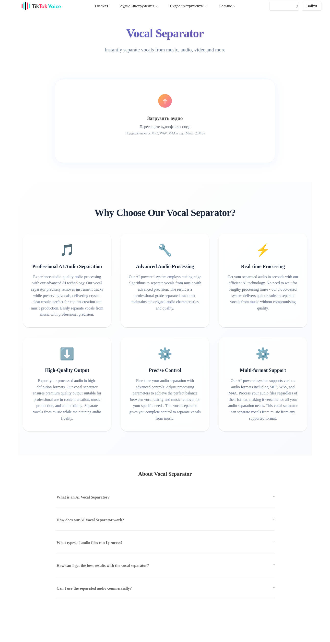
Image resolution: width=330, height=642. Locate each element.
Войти (311, 6)
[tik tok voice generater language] (285, 6)
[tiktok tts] (284, 6)
